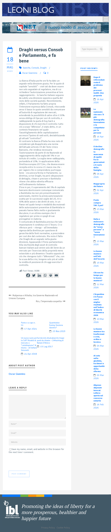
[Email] (56, 275)
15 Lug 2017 (46, 346)
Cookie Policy (63, 527)
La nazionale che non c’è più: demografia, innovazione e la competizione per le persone (100, 121)
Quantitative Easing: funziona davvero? (56, 325)
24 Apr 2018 (30, 353)
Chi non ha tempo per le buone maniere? (98, 276)
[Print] (50, 275)
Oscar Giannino (29, 73)
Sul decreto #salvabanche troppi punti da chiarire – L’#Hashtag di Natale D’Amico (50, 340)
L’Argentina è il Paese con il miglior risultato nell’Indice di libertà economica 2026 (99, 304)
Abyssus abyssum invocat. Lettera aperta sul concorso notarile (98, 393)
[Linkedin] (39, 275)
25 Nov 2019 (59, 331)
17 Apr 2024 (30, 328)
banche (26, 67)
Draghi (43, 67)
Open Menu (106, 19)
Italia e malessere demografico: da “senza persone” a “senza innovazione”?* (100, 228)
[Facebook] (28, 275)
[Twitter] (33, 275)
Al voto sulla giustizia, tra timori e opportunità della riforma (99, 363)
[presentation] (31, 462)
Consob (35, 67)
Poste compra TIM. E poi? (98, 202)
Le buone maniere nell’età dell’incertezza (101, 255)
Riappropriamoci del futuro (101, 185)
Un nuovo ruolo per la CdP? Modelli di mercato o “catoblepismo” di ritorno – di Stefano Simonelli (29, 344)
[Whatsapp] (45, 275)
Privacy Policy (48, 527)
